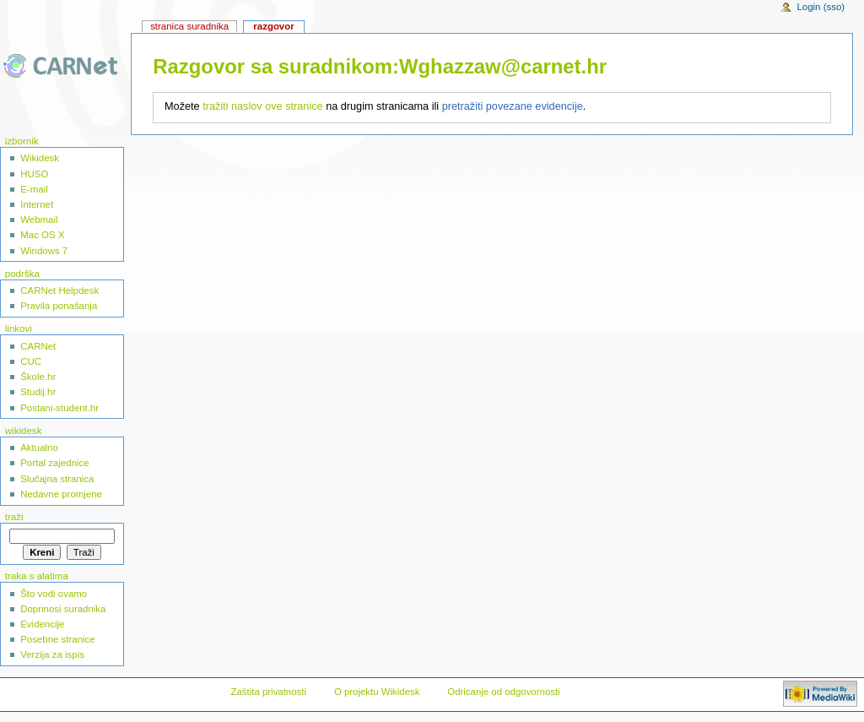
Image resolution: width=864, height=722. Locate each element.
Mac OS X (42, 235)
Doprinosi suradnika (62, 609)
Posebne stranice (57, 639)
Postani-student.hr (59, 408)
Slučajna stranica (57, 479)
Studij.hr (38, 392)
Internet (36, 204)
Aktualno (39, 447)
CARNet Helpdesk (59, 290)
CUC (30, 361)
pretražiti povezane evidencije (512, 106)
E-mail (33, 189)
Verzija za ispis (52, 654)
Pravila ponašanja (58, 306)
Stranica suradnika (189, 26)
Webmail (38, 219)
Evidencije (42, 624)
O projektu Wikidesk (377, 692)
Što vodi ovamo (53, 594)
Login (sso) (820, 7)
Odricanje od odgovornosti (503, 692)
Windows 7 (44, 251)
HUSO (34, 174)
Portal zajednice (54, 463)
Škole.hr (38, 377)
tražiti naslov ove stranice (262, 106)
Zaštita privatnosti (268, 692)
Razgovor (273, 26)
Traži (14, 517)
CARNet (38, 346)
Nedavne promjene (61, 494)
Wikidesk (39, 158)
